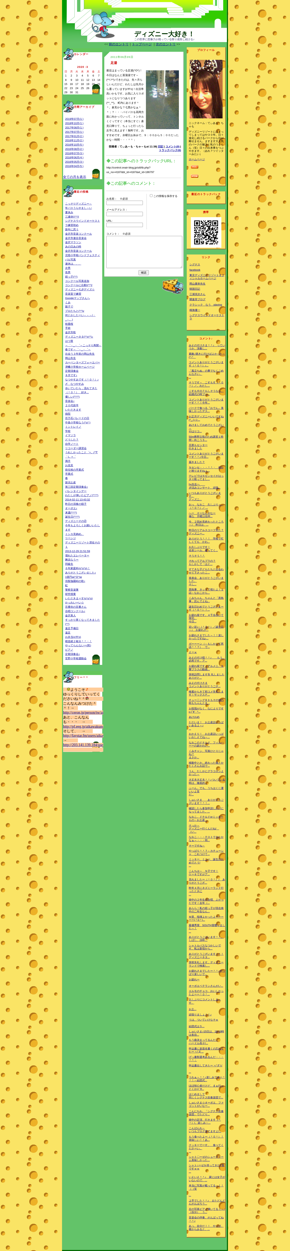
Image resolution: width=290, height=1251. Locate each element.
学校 (67, 431)
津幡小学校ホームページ (80, 366)
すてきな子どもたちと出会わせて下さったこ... (206, 571)
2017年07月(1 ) (74, 131)
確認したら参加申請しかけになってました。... (206, 810)
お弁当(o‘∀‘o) (73, 636)
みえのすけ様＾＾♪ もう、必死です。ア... (207, 659)
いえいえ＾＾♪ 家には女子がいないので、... (207, 1179)
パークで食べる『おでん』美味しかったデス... (206, 409)
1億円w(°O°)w (73, 576)
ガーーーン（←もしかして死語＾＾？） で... (206, 645)
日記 (160, 146)
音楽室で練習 (73, 293)
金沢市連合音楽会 (76, 238)
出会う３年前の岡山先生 (80, 353)
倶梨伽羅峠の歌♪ (75, 581)
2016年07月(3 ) (74, 153)
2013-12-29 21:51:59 (77, 551)
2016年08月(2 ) (74, 149)
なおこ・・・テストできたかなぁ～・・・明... (206, 838)
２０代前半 (72, 405)
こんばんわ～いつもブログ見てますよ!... (205, 1130)
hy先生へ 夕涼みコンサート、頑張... (205, 486)
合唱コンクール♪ (75, 611)
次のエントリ (166, 44)
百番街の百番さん (76, 606)
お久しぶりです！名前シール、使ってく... (203, 548)
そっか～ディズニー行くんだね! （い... (204, 828)
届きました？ (197, 462)
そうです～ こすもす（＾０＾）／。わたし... (206, 384)
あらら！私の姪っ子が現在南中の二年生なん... (206, 910)
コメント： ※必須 (118, 233)
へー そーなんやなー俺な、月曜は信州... (202, 515)
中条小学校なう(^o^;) (77, 422)
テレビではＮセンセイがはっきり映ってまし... (206, 477)
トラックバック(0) (170, 150)
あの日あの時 (73, 246)
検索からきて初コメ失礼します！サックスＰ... (206, 693)
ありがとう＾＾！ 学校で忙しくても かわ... (206, 540)
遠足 (67, 632)
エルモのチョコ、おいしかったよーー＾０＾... (206, 992)
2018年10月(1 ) (74, 123)
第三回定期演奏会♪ (76, 486)
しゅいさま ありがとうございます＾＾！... (206, 801)
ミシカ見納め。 (74, 534)
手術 (67, 328)
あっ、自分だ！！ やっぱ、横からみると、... (206, 1227)
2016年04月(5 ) (74, 166)
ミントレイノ (73, 426)
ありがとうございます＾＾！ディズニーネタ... (206, 955)
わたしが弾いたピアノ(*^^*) (81, 495)
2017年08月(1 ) (74, 127)
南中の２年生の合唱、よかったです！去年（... (206, 901)
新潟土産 (70, 482)
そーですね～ (197, 845)
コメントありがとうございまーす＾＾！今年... (206, 401)
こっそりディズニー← (78, 203)
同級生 (69, 563)
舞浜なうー (72, 559)
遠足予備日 (72, 628)
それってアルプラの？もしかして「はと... (202, 562)
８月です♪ (71, 375)
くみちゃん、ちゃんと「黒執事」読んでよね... (206, 599)
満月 (67, 461)
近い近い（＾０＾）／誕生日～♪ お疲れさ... (206, 628)
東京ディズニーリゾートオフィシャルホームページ (206, 277)
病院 (67, 413)
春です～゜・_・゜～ (78, 349)
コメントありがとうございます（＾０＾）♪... (206, 364)
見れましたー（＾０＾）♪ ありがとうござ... (207, 881)
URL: (109, 220)
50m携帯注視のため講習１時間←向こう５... (206, 438)
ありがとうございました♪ (80, 572)
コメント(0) (173, 146)
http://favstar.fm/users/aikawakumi (89, 736)
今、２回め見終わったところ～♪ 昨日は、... (206, 523)
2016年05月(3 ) (74, 161)
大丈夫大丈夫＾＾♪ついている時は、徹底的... (207, 781)
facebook (194, 269)
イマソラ (70, 435)
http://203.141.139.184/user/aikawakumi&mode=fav (102, 745)
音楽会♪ (70, 401)
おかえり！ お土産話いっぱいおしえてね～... (206, 735)
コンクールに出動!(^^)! (78, 285)
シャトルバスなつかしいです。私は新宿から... (205, 947)
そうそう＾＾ (197, 555)
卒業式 (69, 473)
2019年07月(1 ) (74, 118)
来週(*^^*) (71, 512)
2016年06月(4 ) (74, 157)
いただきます (73, 409)
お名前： (113, 198)
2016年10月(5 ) (74, 144)
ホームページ (197, 159)
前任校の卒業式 (74, 469)
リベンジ (70, 538)
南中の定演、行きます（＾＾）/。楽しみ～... (205, 1121)
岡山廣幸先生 (197, 283)
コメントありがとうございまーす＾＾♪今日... (206, 455)
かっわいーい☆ (74, 602)
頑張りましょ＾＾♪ (200, 1014)
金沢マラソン (73, 242)
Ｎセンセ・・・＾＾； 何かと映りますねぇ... (206, 469)
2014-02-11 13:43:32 (77, 499)
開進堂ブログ (197, 299)
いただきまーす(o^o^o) (79, 598)
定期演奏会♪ (72, 654)
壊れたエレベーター (77, 555)
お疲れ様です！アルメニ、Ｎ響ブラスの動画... (206, 667)
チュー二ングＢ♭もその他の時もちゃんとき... (206, 702)
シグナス (194, 264)
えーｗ (193, 652)
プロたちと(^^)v (74, 310)
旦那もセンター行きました (198, 447)
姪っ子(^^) (71, 276)
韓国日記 (194, 288)
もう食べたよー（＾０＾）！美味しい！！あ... (206, 1138)
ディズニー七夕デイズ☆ (80, 289)
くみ (67, 302)
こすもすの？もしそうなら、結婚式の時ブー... (206, 392)
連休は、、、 (73, 263)
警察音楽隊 (72, 589)
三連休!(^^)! (72, 216)
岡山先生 (70, 358)
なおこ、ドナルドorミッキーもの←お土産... (206, 818)
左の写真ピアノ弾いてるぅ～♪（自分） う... (207, 1210)
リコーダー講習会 (76, 448)
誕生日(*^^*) (72, 516)
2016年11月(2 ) (74, 140)
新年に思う (72, 229)
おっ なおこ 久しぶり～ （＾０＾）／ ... (206, 506)
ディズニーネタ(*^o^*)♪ (79, 336)
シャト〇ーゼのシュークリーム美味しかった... (206, 1158)
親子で (69, 306)
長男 (67, 272)
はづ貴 (69, 341)
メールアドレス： (117, 209)
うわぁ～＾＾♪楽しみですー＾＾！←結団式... (207, 1079)
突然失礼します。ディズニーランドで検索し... (206, 964)
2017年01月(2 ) (74, 136)
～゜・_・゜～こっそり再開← (83, 345)
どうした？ (72, 439)
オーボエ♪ (71, 508)
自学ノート (72, 443)
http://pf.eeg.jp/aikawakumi (83, 726)
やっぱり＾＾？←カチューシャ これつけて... (206, 852)
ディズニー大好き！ (164, 34)
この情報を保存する (163, 196)
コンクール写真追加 (77, 281)
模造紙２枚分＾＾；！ (78, 641)
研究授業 (70, 594)
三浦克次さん (197, 294)
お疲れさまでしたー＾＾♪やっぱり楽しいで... (207, 972)
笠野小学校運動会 (76, 658)
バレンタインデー (76, 491)
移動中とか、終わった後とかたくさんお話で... (206, 764)
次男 (67, 268)
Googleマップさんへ (77, 298)
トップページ (142, 44)
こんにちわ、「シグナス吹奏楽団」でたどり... (206, 1113)
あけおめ (194, 717)
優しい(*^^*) (72, 396)
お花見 (69, 465)
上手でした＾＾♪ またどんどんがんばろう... (207, 1202)
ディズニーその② (76, 521)
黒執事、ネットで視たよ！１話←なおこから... (206, 591)
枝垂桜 (69, 323)
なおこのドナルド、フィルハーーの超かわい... (206, 744)
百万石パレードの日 (77, 418)
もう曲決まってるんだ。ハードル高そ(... (203, 1041)
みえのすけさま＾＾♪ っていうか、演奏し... (207, 347)
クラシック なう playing (205, 304)
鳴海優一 (194, 310)
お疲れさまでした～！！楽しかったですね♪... (206, 637)
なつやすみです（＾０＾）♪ (82, 379)
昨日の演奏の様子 (76, 503)
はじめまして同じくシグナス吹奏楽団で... (206, 1096)
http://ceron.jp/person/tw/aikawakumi (91, 712)
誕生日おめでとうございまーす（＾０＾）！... (206, 608)
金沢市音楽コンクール (78, 233)
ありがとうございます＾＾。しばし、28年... (206, 938)
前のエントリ (119, 44)
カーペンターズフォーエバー (82, 362)
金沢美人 (70, 615)
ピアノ (69, 649)
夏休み (69, 212)
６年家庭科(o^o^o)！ (77, 568)
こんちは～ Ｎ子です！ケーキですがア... (203, 872)
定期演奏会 (72, 370)
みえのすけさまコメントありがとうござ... (205, 684)
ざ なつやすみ (74, 383)
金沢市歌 (70, 332)
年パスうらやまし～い (78, 208)
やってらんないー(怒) (78, 645)
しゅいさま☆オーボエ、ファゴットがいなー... (206, 1104)
